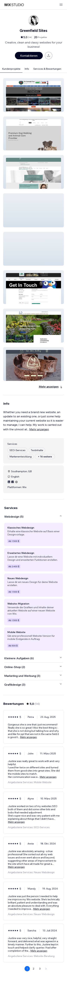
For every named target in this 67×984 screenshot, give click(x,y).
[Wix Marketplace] (14, 5)
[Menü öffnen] (61, 4)
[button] (33, 95)
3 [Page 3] (40, 968)
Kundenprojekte (11, 68)
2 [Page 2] (33, 968)
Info (27, 68)
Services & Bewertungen (47, 68)
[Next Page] (46, 968)
